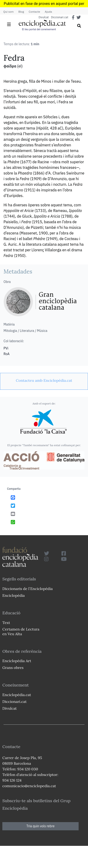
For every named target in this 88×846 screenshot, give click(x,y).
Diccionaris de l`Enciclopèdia (27, 588)
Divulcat (44, 17)
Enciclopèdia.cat (16, 694)
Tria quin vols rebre (41, 826)
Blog (21, 11)
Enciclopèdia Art (16, 660)
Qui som (8, 11)
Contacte (34, 11)
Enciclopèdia (13, 595)
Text (6, 622)
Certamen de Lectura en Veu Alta (20, 631)
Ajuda (48, 11)
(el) (20, 66)
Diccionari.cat (59, 17)
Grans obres (12, 667)
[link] (44, 380)
